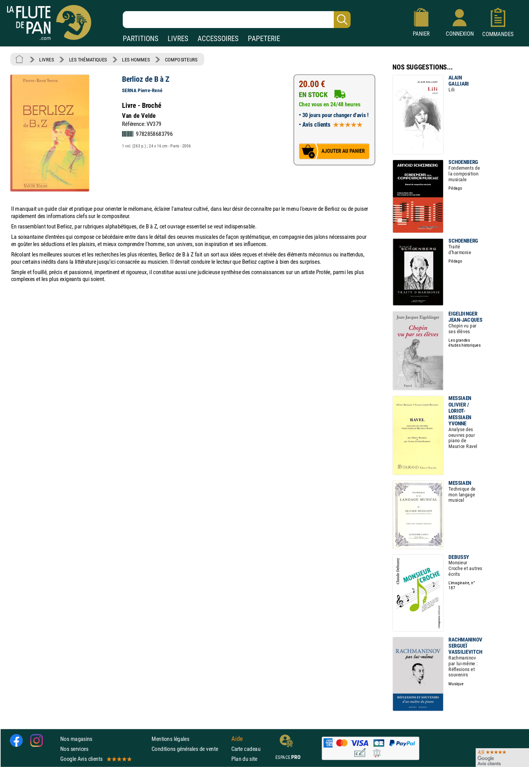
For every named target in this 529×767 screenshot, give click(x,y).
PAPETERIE (264, 38)
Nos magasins (76, 739)
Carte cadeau (245, 749)
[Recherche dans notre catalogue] (237, 19)
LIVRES (178, 38)
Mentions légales (170, 739)
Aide (237, 738)
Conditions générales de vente (190, 749)
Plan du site (244, 759)
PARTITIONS (140, 38)
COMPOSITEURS (181, 59)
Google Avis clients (95, 759)
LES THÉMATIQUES (88, 59)
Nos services (74, 749)
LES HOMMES (136, 59)
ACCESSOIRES (218, 38)
